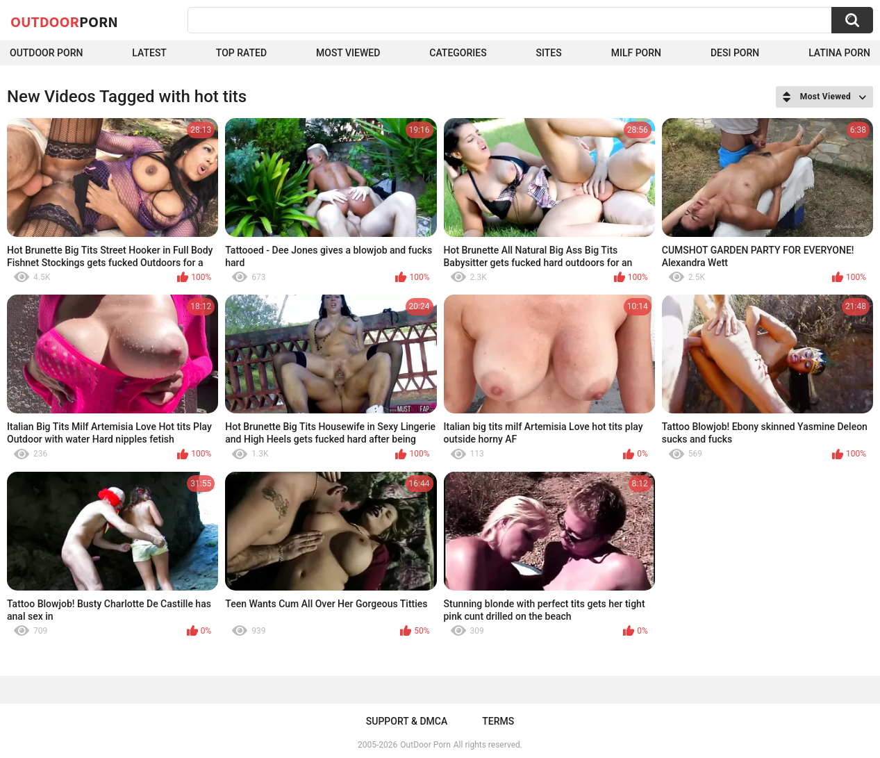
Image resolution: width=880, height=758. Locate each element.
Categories (457, 52)
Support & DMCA (406, 721)
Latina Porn (839, 52)
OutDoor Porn (425, 745)
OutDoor (64, 21)
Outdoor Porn (46, 52)
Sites (549, 52)
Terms (498, 721)
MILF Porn (636, 52)
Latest (149, 52)
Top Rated (241, 52)
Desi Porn (735, 52)
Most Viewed (348, 52)
